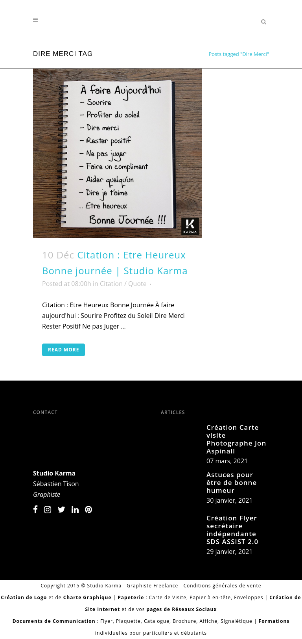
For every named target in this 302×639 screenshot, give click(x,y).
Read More (63, 349)
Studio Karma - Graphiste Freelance (133, 585)
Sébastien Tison (56, 483)
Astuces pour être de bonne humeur (231, 482)
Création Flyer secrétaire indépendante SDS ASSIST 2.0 (232, 529)
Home (196, 54)
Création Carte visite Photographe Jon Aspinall (236, 439)
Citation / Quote (123, 283)
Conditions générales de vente (222, 585)
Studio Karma (54, 473)
